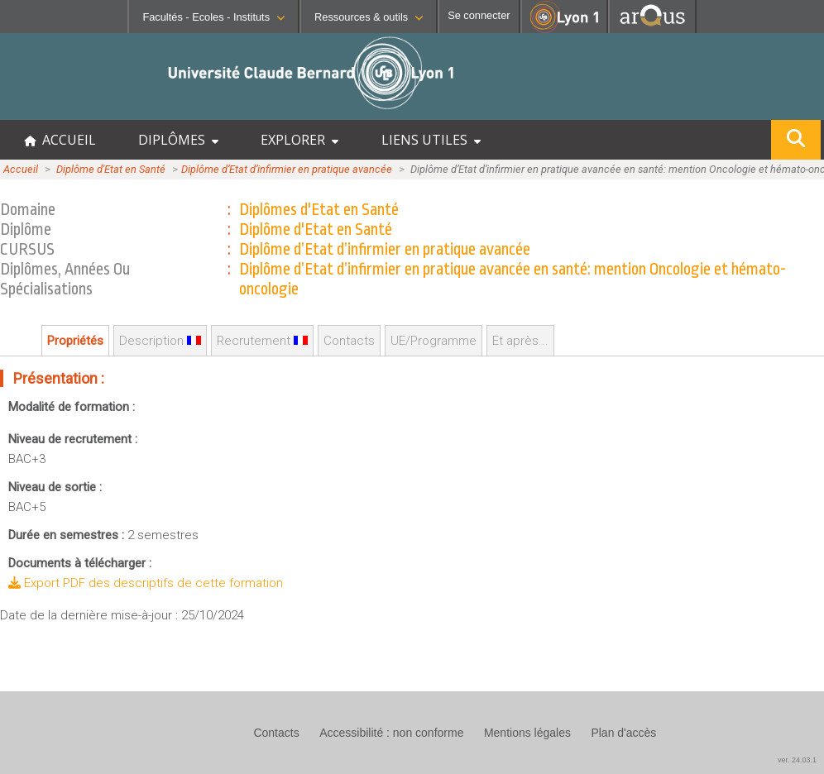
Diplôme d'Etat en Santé (110, 169)
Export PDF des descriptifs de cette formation (145, 583)
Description (160, 340)
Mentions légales (527, 732)
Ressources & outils (368, 17)
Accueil (20, 169)
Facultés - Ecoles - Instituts (213, 17)
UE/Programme (433, 340)
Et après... (520, 340)
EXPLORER (299, 140)
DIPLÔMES (178, 140)
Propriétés (75, 340)
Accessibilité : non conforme (391, 732)
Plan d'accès (623, 732)
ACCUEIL (60, 140)
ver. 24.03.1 (797, 760)
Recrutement (262, 340)
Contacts (349, 340)
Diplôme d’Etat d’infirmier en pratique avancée (286, 169)
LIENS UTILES (431, 140)
